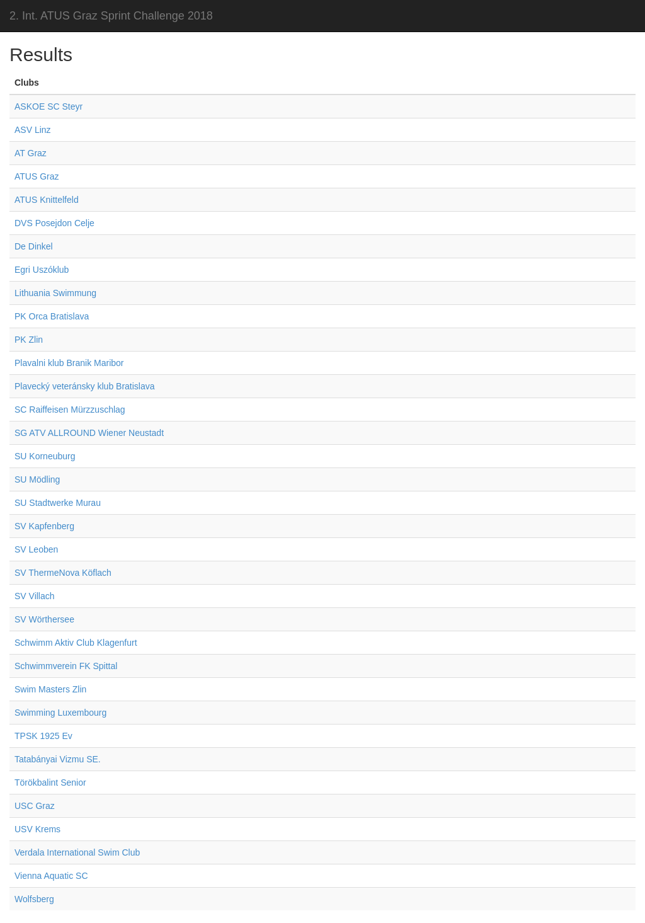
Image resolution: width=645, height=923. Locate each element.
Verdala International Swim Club (77, 852)
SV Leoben (36, 549)
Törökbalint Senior (50, 782)
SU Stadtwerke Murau (57, 503)
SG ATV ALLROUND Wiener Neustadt (89, 433)
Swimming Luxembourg (60, 713)
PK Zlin (28, 340)
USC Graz (34, 806)
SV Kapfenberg (44, 526)
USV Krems (37, 829)
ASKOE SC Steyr (48, 106)
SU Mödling (37, 479)
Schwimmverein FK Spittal (65, 666)
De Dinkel (33, 246)
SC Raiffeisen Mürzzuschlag (69, 409)
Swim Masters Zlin (50, 689)
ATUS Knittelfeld (46, 200)
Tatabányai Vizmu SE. (57, 759)
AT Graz (30, 153)
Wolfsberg (34, 899)
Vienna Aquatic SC (51, 876)
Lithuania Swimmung (55, 293)
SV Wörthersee (44, 619)
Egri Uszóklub (41, 270)
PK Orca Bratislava (51, 316)
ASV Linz (32, 130)
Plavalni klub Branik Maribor (69, 363)
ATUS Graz (36, 176)
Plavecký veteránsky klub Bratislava (84, 386)
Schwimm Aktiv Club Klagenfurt (75, 643)
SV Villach (34, 596)
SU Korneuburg (45, 456)
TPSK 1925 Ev (43, 736)
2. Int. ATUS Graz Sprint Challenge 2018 (111, 15)
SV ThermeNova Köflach (62, 573)
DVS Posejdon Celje (54, 223)
